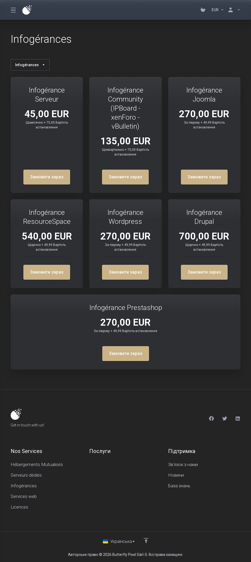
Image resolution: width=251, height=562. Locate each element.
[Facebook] (211, 417)
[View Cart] (204, 10)
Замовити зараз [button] (46, 177)
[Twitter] (224, 417)
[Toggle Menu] (13, 9)
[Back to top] (146, 539)
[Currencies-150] (218, 10)
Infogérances (30, 65)
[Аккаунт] (233, 10)
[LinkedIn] (238, 417)
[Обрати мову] (118, 541)
